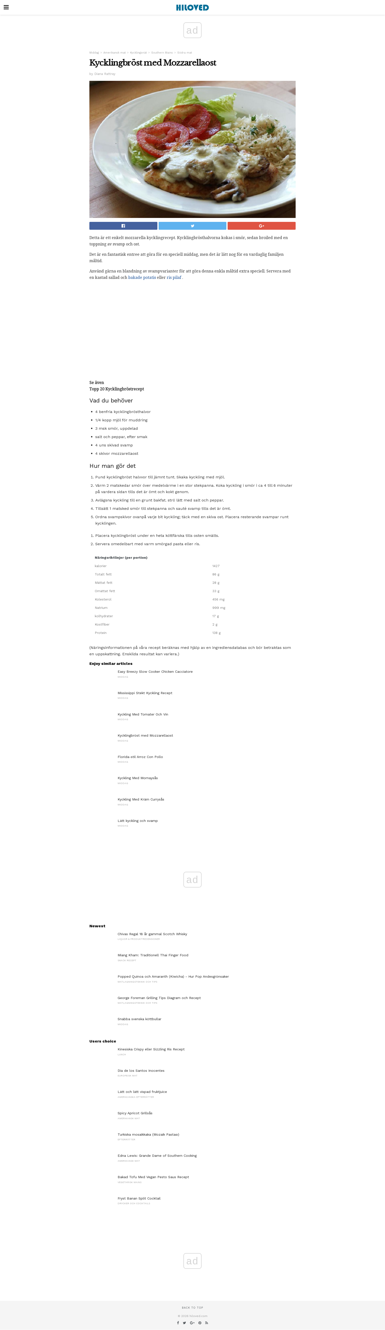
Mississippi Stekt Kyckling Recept (145, 693)
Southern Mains (162, 52)
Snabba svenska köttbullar (139, 1019)
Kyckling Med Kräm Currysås (141, 799)
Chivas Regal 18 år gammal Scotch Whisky (152, 934)
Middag (94, 52)
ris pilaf (174, 277)
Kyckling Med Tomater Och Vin (143, 714)
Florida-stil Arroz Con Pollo (140, 757)
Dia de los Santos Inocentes (141, 1071)
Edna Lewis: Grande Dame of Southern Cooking (157, 1156)
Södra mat (184, 52)
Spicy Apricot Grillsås (135, 1113)
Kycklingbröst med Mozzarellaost (145, 735)
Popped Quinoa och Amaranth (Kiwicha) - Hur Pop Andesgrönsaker (173, 976)
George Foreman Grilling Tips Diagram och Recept (159, 998)
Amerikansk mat (114, 52)
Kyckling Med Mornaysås (138, 778)
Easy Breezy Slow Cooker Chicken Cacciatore (155, 671)
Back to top (192, 1307)
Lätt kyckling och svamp (138, 821)
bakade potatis (142, 277)
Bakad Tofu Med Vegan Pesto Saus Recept (153, 1177)
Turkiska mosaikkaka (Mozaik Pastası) (148, 1134)
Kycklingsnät (138, 52)
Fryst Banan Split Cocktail (139, 1198)
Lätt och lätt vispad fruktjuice (142, 1092)
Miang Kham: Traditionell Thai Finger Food (153, 955)
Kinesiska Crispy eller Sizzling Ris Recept (151, 1049)
